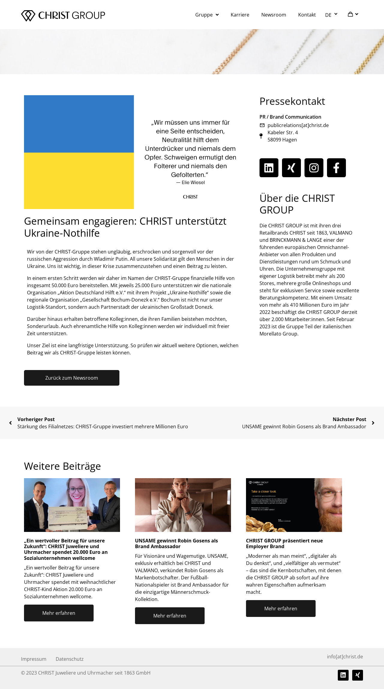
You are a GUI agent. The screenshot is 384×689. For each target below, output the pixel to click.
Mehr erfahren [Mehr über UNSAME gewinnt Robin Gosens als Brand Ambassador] (169, 615)
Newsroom (273, 14)
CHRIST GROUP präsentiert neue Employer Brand (284, 543)
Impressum (33, 659)
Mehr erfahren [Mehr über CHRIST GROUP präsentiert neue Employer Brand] (280, 608)
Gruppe (207, 14)
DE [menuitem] (328, 14)
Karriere (240, 14)
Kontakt (307, 14)
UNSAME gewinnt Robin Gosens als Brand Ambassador (176, 543)
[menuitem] (332, 14)
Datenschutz (69, 659)
